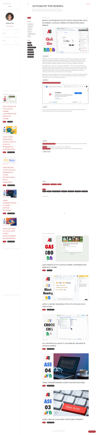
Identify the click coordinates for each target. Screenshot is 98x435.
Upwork (53, 11)
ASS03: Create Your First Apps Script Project (62, 419)
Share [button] (29, 18)
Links (29, 36)
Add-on (29, 42)
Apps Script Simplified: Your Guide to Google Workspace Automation (9, 143)
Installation (30, 26)
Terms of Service (46, 184)
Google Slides (30, 57)
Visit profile (9, 26)
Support (59, 184)
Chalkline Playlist (31, 34)
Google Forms (30, 52)
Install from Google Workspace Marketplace (51, 82)
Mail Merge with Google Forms (49, 143)
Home (33, 11)
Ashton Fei (10, 23)
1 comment (49, 270)
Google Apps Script (32, 47)
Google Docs (30, 50)
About (61, 11)
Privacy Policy (53, 184)
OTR (57, 11)
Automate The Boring (47, 6)
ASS (37, 11)
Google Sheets (30, 54)
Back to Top (92, 431)
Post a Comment (50, 309)
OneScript (41, 11)
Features (29, 31)
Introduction (30, 24)
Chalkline (48, 11)
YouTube (30, 29)
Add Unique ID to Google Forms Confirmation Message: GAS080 (9, 112)
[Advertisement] (10, 67)
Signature (45, 147)
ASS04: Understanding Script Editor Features (63, 382)
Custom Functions (46, 148)
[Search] (88, 4)
